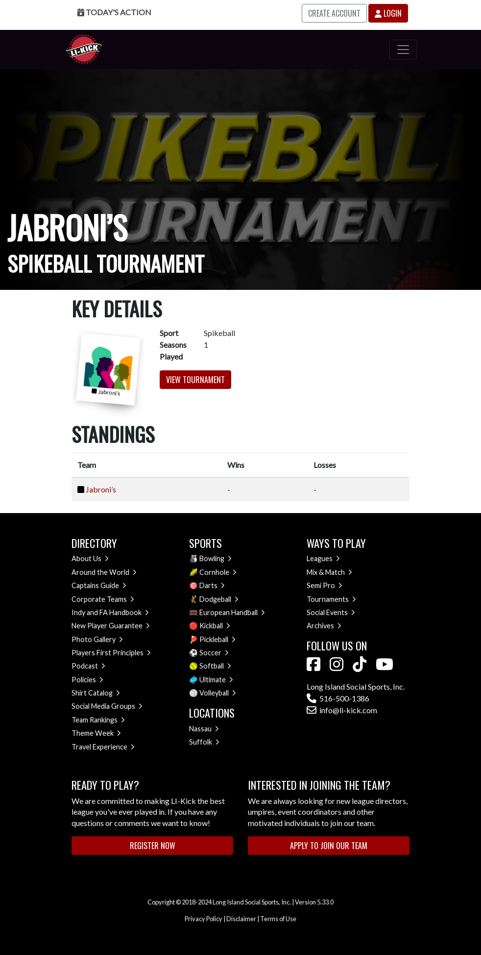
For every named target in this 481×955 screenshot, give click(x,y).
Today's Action (114, 12)
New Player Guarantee (111, 625)
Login (388, 13)
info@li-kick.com (342, 710)
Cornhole (218, 572)
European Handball (232, 612)
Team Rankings (98, 720)
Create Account (334, 13)
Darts (212, 585)
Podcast (88, 666)
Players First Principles (111, 652)
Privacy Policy (203, 919)
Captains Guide (99, 585)
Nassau (204, 728)
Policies (87, 679)
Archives (324, 625)
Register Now (152, 846)
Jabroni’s (101, 489)
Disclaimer (241, 919)
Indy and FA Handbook (110, 612)
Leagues (323, 558)
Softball (215, 666)
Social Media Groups (107, 706)
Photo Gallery (97, 639)
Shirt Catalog (96, 693)
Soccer (214, 652)
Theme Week (96, 733)
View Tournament (195, 380)
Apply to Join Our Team (328, 846)
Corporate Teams (103, 599)
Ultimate (216, 679)
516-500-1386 (338, 698)
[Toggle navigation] (403, 49)
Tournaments (331, 599)
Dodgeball (219, 599)
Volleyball (217, 693)
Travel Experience (103, 747)
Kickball (214, 625)
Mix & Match (329, 572)
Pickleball (217, 639)
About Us (90, 558)
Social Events (331, 612)
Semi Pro (324, 585)
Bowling (215, 558)
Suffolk (204, 742)
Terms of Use (278, 919)
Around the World (104, 572)
